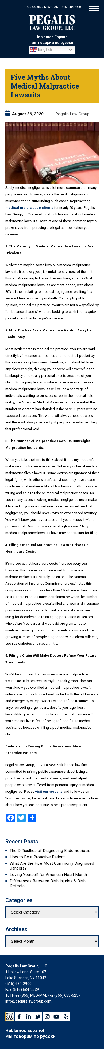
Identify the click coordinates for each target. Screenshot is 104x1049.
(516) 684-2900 (71, 7)
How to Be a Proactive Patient (37, 857)
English (41, 50)
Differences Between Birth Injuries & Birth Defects (48, 883)
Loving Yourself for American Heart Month (48, 874)
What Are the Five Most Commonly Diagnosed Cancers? (52, 866)
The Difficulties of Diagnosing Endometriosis (50, 850)
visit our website (49, 792)
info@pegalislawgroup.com (28, 1001)
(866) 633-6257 (67, 995)
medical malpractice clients (29, 208)
